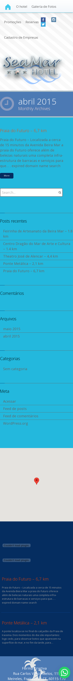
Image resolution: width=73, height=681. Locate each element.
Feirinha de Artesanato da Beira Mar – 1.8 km (37, 234)
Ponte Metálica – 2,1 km (23, 263)
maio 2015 (11, 328)
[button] (36, 481)
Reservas (32, 22)
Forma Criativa (34, 668)
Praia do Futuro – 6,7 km (23, 130)
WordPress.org (15, 423)
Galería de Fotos (44, 6)
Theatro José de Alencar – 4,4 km (30, 256)
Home (8, 7)
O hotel (21, 6)
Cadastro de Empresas (21, 37)
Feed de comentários (20, 416)
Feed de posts (15, 408)
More (7, 175)
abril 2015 (11, 336)
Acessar (9, 401)
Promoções (12, 22)
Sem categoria (15, 368)
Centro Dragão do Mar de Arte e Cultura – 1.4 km (36, 246)
